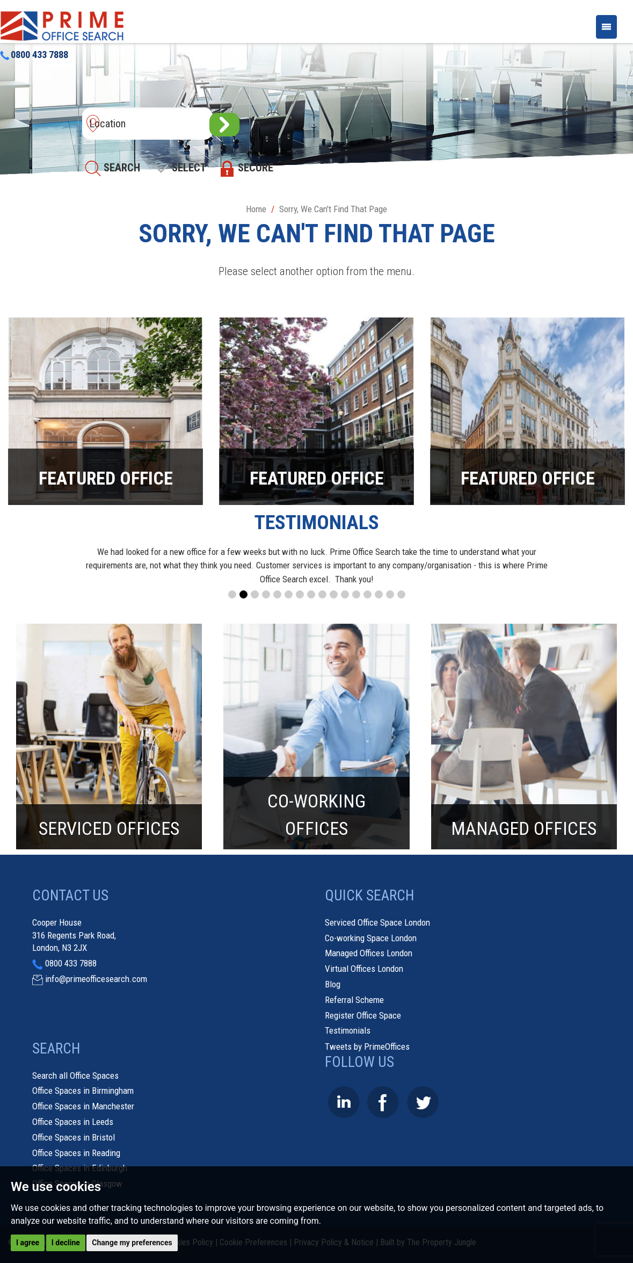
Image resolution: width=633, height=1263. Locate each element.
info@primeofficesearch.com (96, 978)
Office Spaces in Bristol (73, 1137)
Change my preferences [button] (132, 1242)
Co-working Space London (371, 938)
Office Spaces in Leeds (72, 1121)
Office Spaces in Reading (76, 1152)
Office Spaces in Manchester (83, 1106)
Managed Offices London (368, 953)
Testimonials (347, 1030)
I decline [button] (66, 1242)
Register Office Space (363, 1015)
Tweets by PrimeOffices (367, 1046)
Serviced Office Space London (377, 922)
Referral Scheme (354, 999)
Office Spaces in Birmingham (83, 1090)
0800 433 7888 (34, 55)
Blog (332, 984)
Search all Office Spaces (75, 1075)
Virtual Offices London (364, 968)
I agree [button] (27, 1242)
